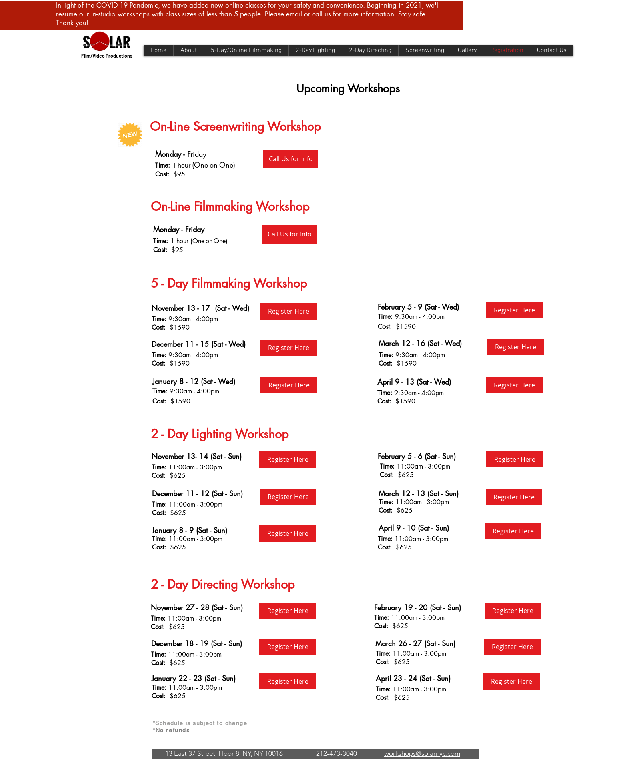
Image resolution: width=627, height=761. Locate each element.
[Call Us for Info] (290, 159)
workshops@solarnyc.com (422, 753)
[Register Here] (288, 311)
